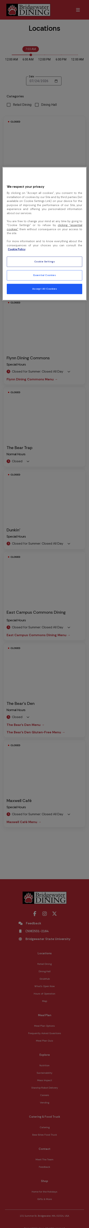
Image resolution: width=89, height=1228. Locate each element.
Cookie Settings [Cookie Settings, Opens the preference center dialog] (44, 261)
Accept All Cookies (44, 288)
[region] (44, 234)
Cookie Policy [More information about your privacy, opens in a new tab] (16, 249)
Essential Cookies (44, 275)
